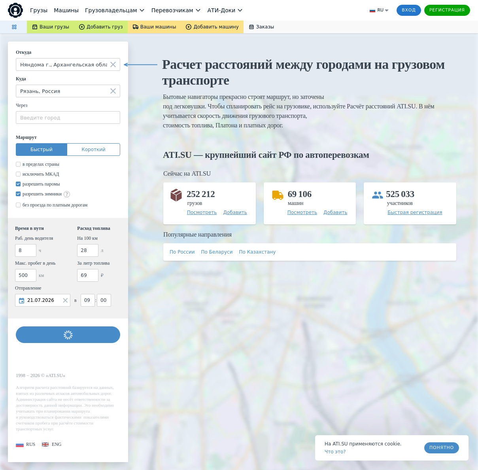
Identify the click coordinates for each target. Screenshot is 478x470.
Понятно (441, 447)
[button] (25, 444)
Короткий (93, 149)
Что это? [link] (335, 452)
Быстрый (41, 149)
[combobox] (68, 64)
